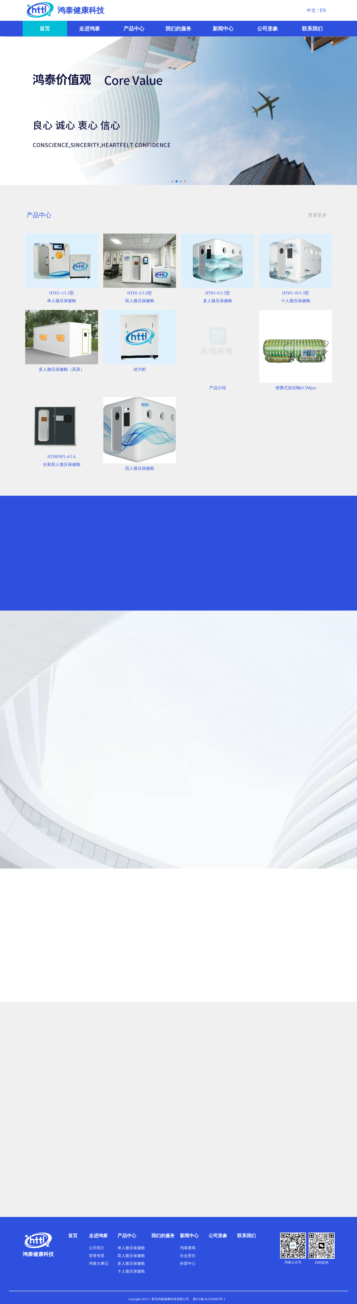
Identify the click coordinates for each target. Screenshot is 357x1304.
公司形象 (267, 28)
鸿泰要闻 (188, 1248)
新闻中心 (223, 28)
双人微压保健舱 (131, 1256)
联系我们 (312, 28)
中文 (311, 10)
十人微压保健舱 (131, 1271)
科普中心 (188, 1263)
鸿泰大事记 (98, 1263)
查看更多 (317, 215)
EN (323, 10)
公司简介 (97, 1248)
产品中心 (134, 28)
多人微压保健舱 (131, 1263)
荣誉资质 (97, 1256)
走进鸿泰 (89, 28)
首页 (45, 28)
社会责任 (188, 1256)
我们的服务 (178, 28)
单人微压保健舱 (131, 1248)
